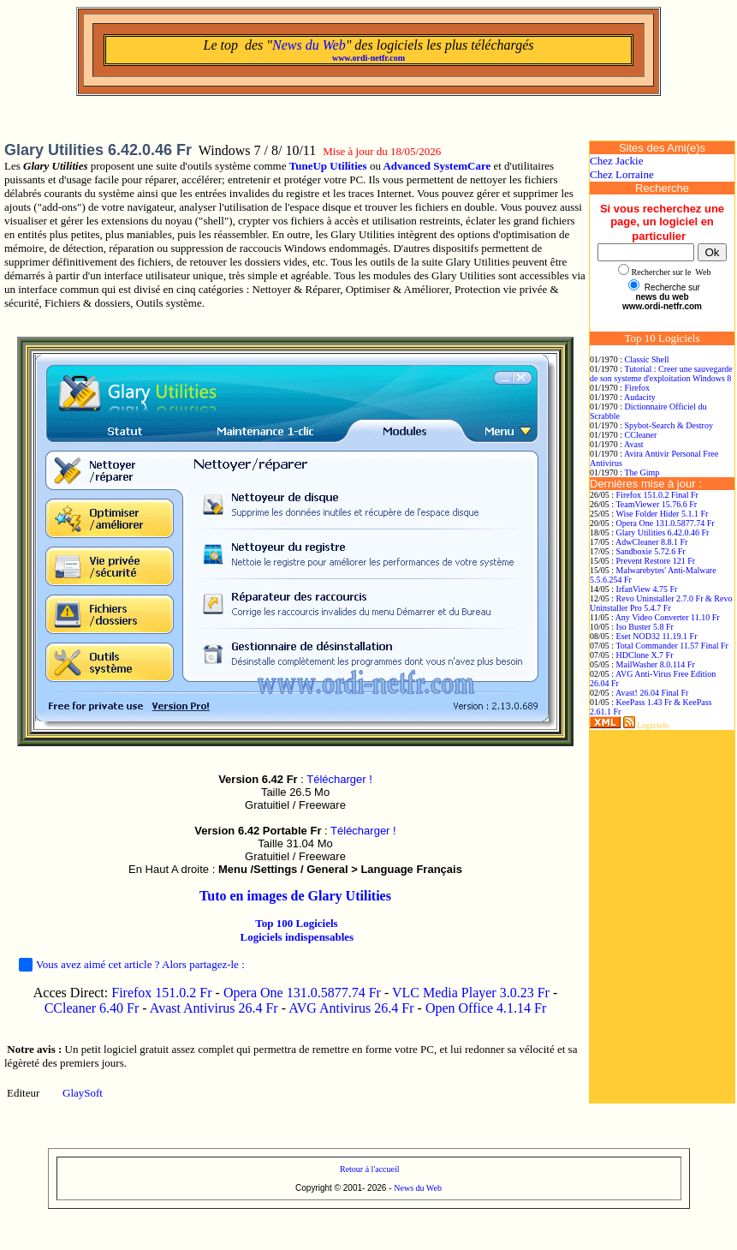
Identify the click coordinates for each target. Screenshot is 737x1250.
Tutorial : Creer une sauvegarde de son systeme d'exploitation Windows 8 (661, 373)
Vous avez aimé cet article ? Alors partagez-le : (132, 965)
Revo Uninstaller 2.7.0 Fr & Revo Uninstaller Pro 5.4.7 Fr (661, 603)
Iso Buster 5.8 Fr (645, 626)
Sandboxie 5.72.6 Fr (651, 551)
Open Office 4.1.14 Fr (485, 1008)
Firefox (637, 387)
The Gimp (641, 472)
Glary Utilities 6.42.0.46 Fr (663, 532)
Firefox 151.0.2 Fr (161, 992)
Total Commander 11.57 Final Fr (671, 645)
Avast (634, 444)
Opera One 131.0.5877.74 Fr (302, 992)
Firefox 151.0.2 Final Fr (657, 494)
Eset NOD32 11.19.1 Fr (657, 636)
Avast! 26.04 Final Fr (651, 692)
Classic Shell (647, 359)
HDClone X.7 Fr (645, 655)
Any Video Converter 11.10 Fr (667, 617)
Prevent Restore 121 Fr (656, 560)
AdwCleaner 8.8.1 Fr (651, 542)
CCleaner (641, 435)
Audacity (640, 397)
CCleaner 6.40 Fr (94, 1008)
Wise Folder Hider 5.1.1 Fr (661, 513)
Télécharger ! (339, 779)
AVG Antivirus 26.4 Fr (350, 1008)
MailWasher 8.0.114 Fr (655, 664)
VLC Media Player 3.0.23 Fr (471, 992)
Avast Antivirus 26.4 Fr (214, 1008)
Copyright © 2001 (328, 1188)
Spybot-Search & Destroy (669, 425)
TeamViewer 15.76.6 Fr (656, 504)
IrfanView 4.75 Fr (647, 589)
